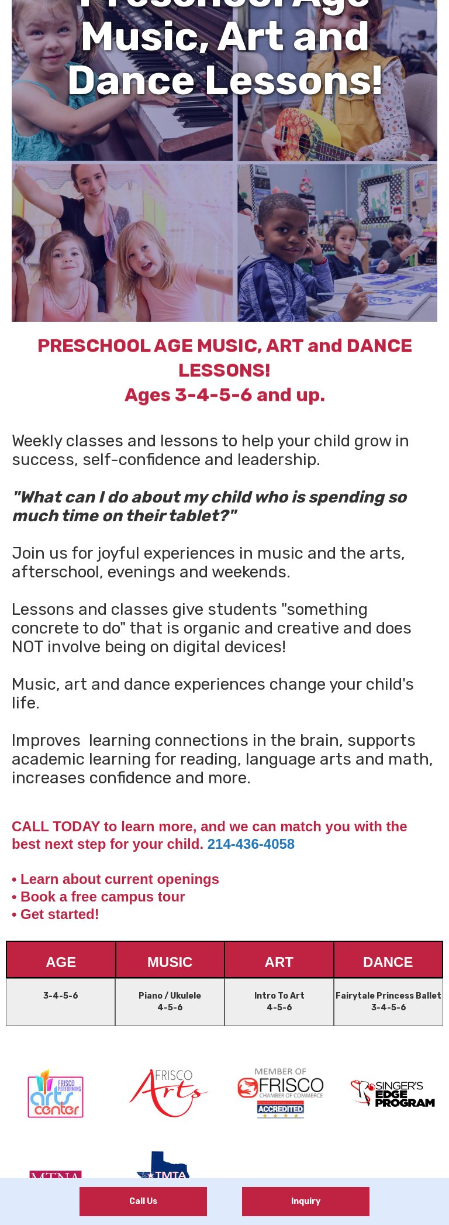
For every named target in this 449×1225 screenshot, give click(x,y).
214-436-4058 (251, 844)
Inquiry (305, 1201)
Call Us (143, 1201)
